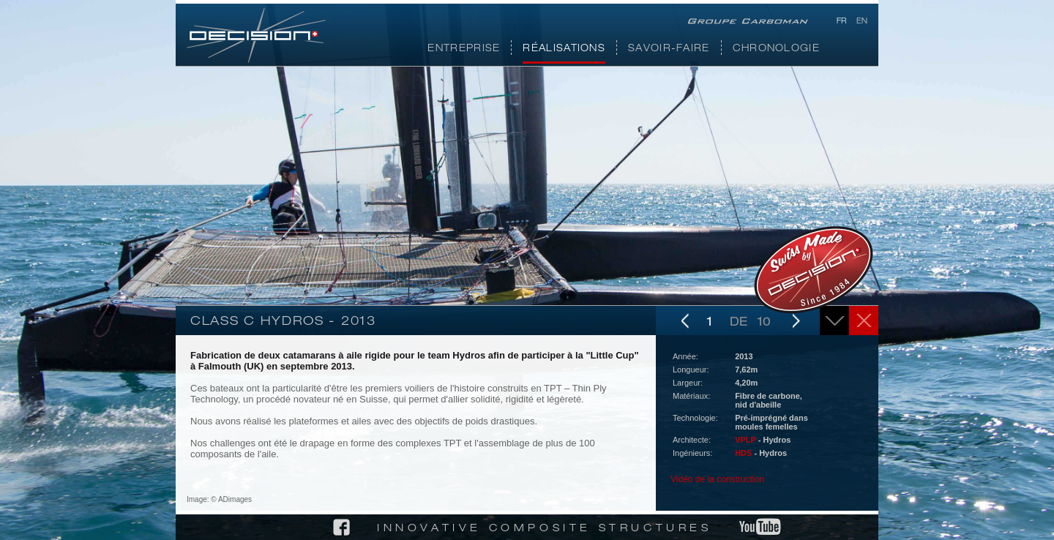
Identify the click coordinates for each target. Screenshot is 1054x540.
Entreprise (463, 49)
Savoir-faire (669, 49)
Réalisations (564, 49)
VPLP (745, 439)
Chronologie (776, 49)
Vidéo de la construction (717, 479)
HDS (743, 453)
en (861, 22)
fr (841, 22)
